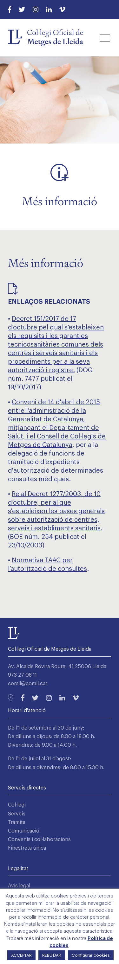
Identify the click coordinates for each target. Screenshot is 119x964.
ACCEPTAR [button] (21, 955)
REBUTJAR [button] (51, 955)
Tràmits (16, 822)
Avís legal (19, 885)
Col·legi (17, 805)
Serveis (16, 813)
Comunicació (23, 830)
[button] (104, 37)
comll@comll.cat (27, 683)
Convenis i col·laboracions (39, 839)
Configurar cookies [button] (91, 955)
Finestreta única (27, 848)
